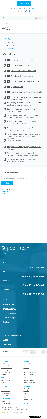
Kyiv (15, 8)
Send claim (7, 322)
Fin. (20, 11)
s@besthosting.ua (9, 309)
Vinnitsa (20, 8)
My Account (24, 4)
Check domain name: (9, 172)
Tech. (13, 11)
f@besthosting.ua (9, 318)
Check (7, 183)
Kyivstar (27, 8)
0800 (11, 8)
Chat (32, 8)
